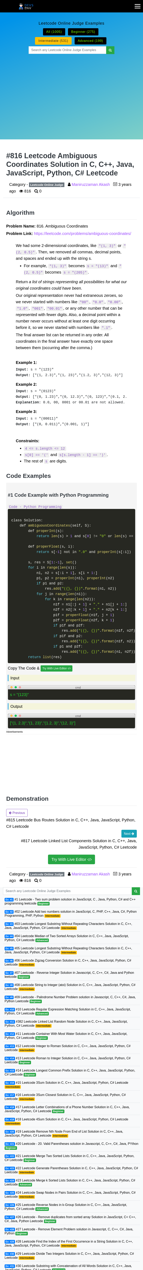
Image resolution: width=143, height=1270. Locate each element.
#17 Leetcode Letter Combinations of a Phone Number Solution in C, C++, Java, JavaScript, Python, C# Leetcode (67, 1109)
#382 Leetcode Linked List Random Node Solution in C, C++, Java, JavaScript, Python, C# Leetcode (66, 1024)
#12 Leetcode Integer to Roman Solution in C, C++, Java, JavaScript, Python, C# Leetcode (68, 1048)
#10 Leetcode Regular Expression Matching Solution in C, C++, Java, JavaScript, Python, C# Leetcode (68, 1011)
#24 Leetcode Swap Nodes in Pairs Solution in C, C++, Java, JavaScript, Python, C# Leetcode (70, 1195)
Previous (17, 812)
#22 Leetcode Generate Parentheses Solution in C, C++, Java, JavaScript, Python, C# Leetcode (71, 1170)
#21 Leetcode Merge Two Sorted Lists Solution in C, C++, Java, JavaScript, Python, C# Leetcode (69, 1158)
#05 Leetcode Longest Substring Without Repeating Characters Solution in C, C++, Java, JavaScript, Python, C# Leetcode (68, 950)
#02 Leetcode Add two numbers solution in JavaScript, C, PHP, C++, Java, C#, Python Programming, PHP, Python (71, 914)
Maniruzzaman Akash (91, 184)
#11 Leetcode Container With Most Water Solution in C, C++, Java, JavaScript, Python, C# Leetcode (66, 1036)
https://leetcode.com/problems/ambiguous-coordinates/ (82, 233)
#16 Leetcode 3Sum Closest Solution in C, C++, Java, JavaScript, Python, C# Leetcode (65, 1097)
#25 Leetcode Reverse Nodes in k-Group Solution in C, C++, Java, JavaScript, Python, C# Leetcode (66, 1207)
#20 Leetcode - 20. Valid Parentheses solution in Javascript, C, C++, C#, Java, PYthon (71, 1146)
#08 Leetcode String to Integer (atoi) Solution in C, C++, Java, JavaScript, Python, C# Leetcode (70, 987)
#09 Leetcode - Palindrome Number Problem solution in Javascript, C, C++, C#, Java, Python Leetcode (70, 999)
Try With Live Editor (56, 668)
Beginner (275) (83, 31)
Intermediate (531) (53, 40)
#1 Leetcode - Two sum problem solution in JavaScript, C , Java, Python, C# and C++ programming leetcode (70, 901)
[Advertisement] (71, 92)
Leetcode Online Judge (46, 184)
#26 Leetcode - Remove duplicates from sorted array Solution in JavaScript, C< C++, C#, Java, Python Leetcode (70, 1219)
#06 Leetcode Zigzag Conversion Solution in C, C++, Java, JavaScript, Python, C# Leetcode (68, 963)
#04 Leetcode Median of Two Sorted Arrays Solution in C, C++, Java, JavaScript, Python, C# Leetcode (67, 938)
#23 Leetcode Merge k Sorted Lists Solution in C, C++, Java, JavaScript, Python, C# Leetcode (70, 1182)
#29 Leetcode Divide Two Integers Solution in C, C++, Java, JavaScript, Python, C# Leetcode (69, 1256)
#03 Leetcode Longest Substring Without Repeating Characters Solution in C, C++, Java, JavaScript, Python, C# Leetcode (68, 926)
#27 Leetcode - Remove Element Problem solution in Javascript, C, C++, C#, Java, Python (69, 1231)
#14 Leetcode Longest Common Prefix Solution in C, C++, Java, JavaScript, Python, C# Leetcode (70, 1073)
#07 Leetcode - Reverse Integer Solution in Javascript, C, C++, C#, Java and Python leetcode (69, 975)
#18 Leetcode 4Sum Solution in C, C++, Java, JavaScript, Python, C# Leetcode (66, 1121)
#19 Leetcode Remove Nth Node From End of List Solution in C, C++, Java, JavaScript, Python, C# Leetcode (64, 1134)
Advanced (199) (90, 40)
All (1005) (54, 31)
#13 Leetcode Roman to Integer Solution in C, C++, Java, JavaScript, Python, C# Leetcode (68, 1060)
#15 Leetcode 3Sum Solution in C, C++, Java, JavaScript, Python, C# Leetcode (66, 1085)
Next (129, 833)
